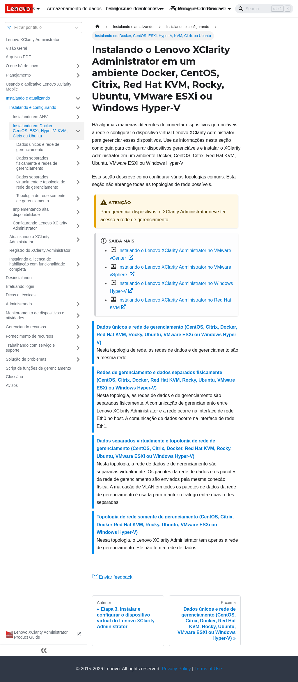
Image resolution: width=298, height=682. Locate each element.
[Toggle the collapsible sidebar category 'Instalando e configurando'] (78, 107)
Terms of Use (208, 668)
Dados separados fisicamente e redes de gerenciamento (36, 163)
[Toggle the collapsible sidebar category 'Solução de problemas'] (78, 359)
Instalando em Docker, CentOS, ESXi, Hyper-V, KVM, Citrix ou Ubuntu (40, 130)
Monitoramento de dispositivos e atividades (35, 315)
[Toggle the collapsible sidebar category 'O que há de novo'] (78, 66)
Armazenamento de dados (74, 8)
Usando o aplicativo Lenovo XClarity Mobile (38, 87)
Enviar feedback (112, 577)
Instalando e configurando (32, 107)
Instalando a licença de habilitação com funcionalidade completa (37, 264)
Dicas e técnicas (21, 295)
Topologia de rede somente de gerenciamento (40, 198)
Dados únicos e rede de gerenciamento (37, 147)
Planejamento (18, 75)
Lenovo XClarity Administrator (32, 39)
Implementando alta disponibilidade (31, 212)
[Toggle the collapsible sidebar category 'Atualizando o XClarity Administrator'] (78, 239)
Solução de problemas (26, 359)
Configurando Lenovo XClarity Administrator (40, 226)
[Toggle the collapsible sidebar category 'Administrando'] (78, 304)
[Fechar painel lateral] (43, 650)
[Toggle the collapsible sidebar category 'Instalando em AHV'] (78, 117)
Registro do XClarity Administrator (39, 250)
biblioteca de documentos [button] (132, 8)
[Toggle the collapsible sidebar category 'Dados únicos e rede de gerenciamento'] (78, 147)
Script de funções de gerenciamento (38, 368)
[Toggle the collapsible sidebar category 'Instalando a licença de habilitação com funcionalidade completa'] (78, 264)
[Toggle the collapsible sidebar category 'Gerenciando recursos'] (78, 327)
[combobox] (14, 27)
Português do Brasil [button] (195, 8)
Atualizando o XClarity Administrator (29, 239)
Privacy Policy (176, 668)
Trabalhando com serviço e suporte (30, 348)
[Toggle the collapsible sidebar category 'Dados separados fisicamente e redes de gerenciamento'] (78, 163)
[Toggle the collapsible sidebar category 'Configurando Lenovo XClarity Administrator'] (78, 226)
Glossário (14, 376)
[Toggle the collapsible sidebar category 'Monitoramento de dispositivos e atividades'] (78, 316)
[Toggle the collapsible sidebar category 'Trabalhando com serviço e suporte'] (78, 348)
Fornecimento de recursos (29, 336)
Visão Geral (16, 48)
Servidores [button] (24, 8)
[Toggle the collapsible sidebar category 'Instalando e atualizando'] (78, 98)
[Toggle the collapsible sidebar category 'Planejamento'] (78, 75)
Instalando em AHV (30, 116)
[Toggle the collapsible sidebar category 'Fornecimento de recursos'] (78, 336)
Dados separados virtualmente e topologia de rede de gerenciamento (40, 182)
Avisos (12, 385)
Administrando (19, 304)
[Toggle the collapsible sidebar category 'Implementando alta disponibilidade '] (78, 212)
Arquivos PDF (18, 56)
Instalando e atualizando (28, 98)
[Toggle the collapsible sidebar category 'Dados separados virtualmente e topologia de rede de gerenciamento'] (78, 182)
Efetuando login (20, 286)
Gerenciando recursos (26, 327)
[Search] (264, 8)
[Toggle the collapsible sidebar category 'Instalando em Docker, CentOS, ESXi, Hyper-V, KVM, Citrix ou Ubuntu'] (78, 131)
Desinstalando (19, 277)
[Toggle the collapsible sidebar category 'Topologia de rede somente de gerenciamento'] (78, 198)
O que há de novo (22, 65)
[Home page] (97, 26)
